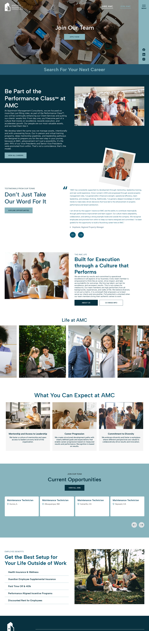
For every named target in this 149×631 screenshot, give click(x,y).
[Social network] (144, 50)
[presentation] (134, 525)
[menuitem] (108, 6)
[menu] (144, 6)
